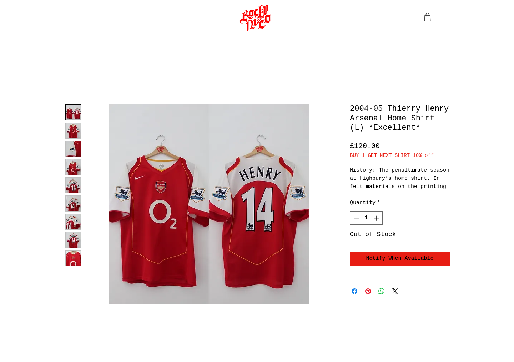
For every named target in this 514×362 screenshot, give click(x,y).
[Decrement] (356, 218)
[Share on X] (395, 291)
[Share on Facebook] (354, 291)
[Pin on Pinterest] (368, 291)
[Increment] (377, 218)
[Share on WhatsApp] (381, 291)
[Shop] (427, 17)
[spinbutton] (366, 218)
